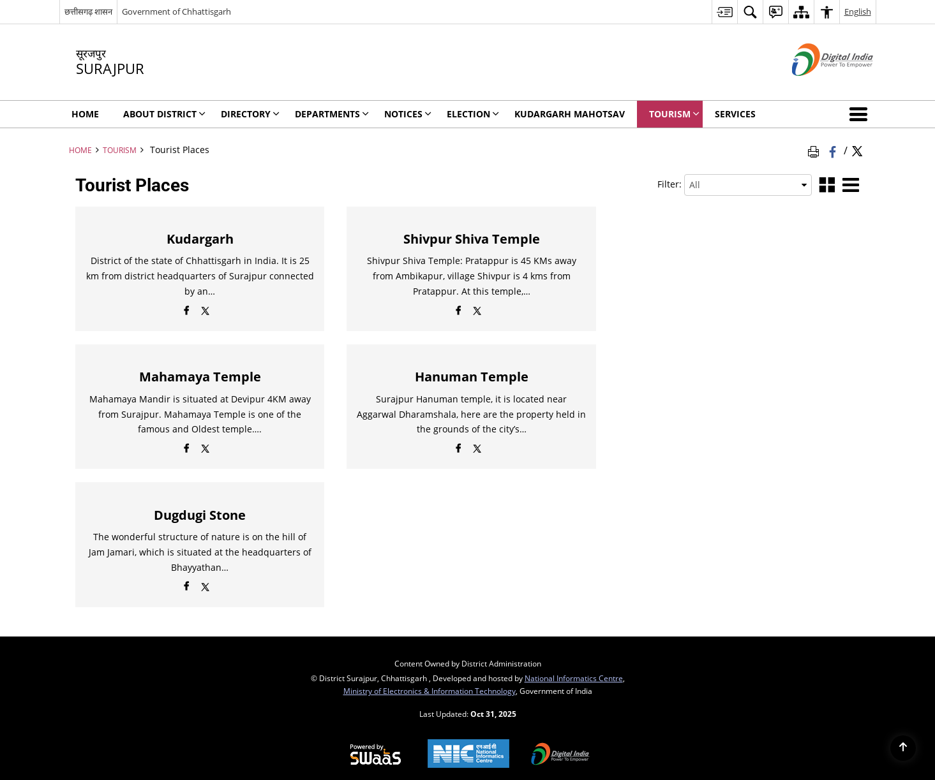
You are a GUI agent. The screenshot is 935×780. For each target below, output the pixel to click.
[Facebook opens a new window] (186, 312)
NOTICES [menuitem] (407, 114)
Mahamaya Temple (200, 376)
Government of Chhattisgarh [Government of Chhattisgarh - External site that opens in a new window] (176, 11)
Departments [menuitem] (332, 114)
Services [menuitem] (735, 114)
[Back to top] (903, 748)
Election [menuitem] (473, 114)
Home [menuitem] (85, 114)
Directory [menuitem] (250, 114)
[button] (861, 114)
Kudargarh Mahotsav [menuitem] (569, 114)
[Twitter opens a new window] (205, 312)
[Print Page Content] (815, 150)
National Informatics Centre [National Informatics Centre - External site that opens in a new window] (574, 678)
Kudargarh (200, 238)
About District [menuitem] (164, 114)
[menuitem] (724, 12)
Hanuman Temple (471, 376)
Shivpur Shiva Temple (471, 238)
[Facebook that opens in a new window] (834, 150)
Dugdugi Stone (200, 515)
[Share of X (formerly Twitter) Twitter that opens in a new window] (857, 150)
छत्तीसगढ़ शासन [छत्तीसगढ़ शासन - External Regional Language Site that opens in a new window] (88, 11)
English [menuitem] (857, 11)
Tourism (120, 150)
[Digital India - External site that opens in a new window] (816, 86)
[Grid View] (827, 185)
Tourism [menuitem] (674, 114)
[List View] (851, 185)
